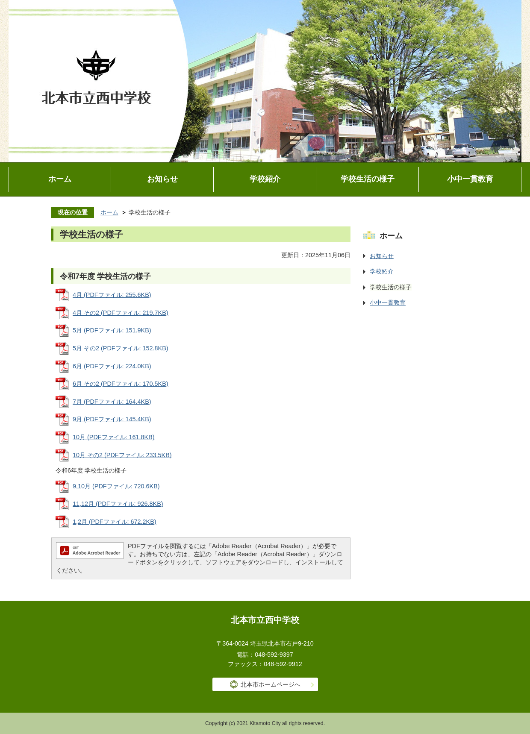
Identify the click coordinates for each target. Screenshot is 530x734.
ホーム (59, 179)
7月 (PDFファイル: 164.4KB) (112, 401)
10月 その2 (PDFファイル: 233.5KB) (122, 455)
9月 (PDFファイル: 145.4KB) (112, 419)
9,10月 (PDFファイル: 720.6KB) (116, 486)
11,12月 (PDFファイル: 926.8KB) (118, 503)
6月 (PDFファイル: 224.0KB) (112, 366)
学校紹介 (265, 179)
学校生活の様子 (368, 179)
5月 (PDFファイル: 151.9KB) (112, 330)
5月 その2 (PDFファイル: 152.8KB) (120, 348)
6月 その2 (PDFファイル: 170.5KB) (120, 383)
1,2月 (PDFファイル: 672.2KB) (114, 521)
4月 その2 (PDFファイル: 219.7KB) (120, 312)
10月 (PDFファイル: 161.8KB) (114, 437)
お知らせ (162, 179)
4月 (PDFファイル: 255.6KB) (112, 294)
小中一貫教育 (470, 179)
